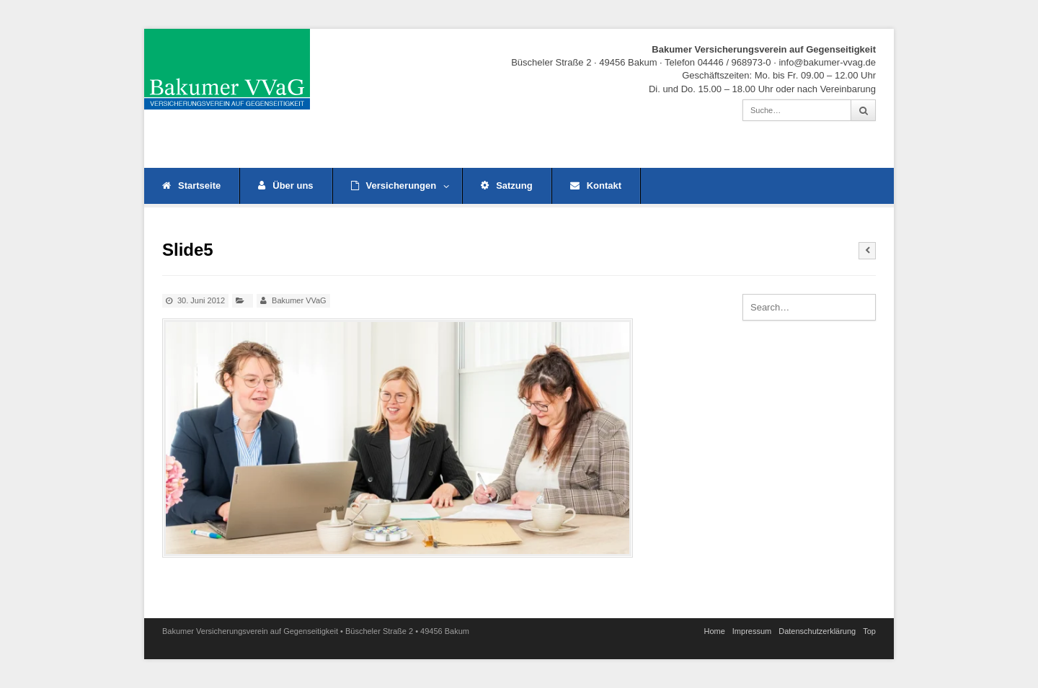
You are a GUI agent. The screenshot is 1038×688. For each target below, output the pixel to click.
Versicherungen (400, 185)
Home (714, 631)
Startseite (191, 185)
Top (869, 631)
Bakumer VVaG (299, 300)
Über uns (285, 185)
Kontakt (595, 185)
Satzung (507, 185)
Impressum (751, 631)
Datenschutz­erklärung (817, 631)
